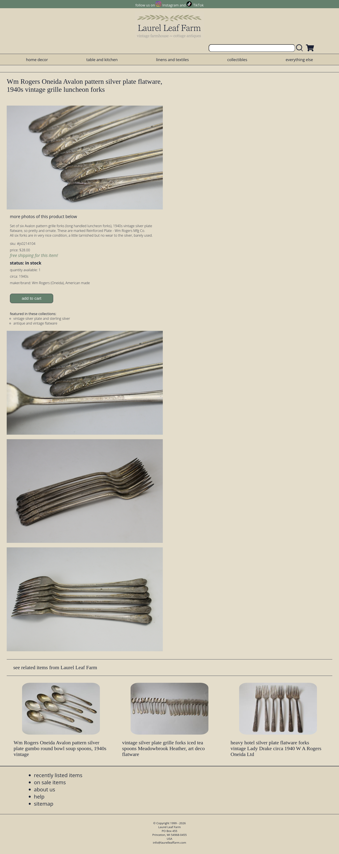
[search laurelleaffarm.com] (300, 48)
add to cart (31, 298)
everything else (299, 59)
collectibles (237, 59)
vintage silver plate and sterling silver (41, 318)
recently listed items (58, 775)
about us (44, 789)
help (39, 796)
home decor (37, 59)
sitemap (43, 803)
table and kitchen (102, 59)
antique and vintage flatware (35, 323)
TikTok (198, 5)
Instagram (170, 5)
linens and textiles (172, 59)
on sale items (50, 782)
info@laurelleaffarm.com (169, 842)
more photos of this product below (43, 216)
